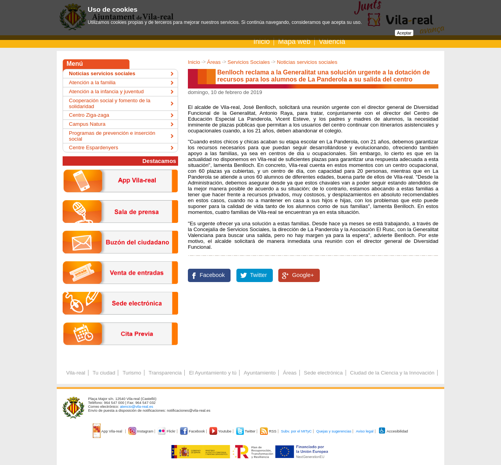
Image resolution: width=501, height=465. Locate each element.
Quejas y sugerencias (333, 431)
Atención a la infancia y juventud (106, 91)
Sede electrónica (323, 373)
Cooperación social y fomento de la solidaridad (109, 103)
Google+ (303, 275)
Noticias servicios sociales (307, 62)
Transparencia (165, 373)
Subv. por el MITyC (296, 431)
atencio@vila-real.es (136, 407)
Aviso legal (364, 431)
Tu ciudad (103, 373)
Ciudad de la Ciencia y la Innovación (392, 373)
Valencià (332, 41)
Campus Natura (87, 124)
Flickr (167, 431)
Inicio (261, 41)
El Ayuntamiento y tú (212, 373)
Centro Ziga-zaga (89, 115)
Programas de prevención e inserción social (112, 136)
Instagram (141, 431)
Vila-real (75, 373)
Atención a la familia (92, 82)
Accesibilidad (393, 431)
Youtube (220, 431)
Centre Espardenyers (93, 147)
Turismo (132, 373)
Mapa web (294, 41)
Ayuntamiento (260, 373)
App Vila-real (108, 431)
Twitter (258, 275)
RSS (268, 431)
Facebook (212, 275)
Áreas (214, 62)
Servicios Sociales (248, 62)
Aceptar (404, 33)
